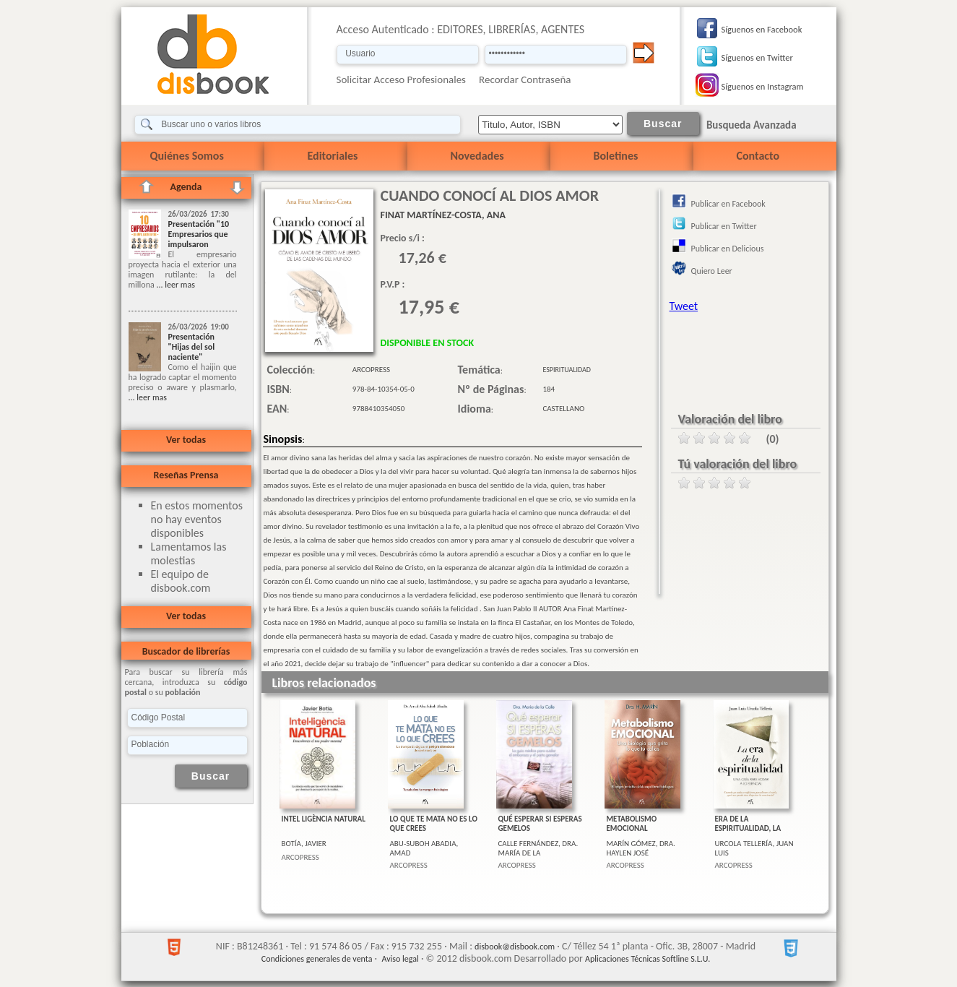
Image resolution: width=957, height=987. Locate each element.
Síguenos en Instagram (763, 86)
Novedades (477, 156)
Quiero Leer (711, 271)
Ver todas (186, 440)
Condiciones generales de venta (317, 959)
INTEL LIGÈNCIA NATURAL (323, 819)
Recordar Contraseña (525, 79)
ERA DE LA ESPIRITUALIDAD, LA (748, 823)
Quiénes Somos (187, 156)
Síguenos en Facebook (762, 29)
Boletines (616, 156)
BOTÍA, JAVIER (304, 843)
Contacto (758, 156)
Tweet (684, 306)
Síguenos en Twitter (757, 57)
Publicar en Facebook (728, 204)
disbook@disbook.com (515, 946)
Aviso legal (399, 959)
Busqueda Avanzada (751, 125)
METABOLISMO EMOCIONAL (632, 823)
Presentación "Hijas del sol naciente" (191, 347)
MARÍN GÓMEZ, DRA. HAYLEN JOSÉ (641, 848)
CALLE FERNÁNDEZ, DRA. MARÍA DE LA (538, 848)
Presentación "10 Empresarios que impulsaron (199, 234)
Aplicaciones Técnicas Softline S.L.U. (647, 959)
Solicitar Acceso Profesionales (402, 79)
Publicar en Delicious (727, 248)
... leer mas (175, 285)
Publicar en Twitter (724, 226)
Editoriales (333, 156)
